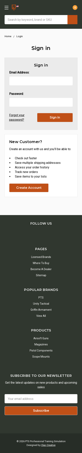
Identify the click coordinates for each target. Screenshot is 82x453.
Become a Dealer (41, 269)
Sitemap (41, 275)
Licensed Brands (41, 257)
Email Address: (19, 72)
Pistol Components (41, 350)
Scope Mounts (41, 356)
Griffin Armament (41, 309)
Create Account (28, 188)
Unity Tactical (41, 303)
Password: (16, 94)
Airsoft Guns (41, 338)
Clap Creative (48, 445)
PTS (41, 297)
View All (41, 315)
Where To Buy (41, 263)
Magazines (41, 344)
